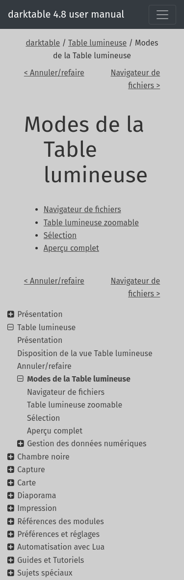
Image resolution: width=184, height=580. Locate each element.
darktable (43, 43)
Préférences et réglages (58, 534)
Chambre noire (43, 456)
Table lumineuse (97, 43)
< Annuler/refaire (54, 72)
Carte (26, 482)
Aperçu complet (54, 430)
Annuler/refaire (44, 366)
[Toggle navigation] (162, 14)
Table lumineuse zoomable (74, 405)
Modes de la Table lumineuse (79, 379)
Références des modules (60, 521)
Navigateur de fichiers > (135, 79)
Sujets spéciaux (44, 573)
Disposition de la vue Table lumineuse (85, 353)
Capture (31, 469)
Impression (36, 508)
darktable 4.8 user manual (66, 14)
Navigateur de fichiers (66, 392)
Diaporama (36, 495)
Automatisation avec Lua (61, 547)
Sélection (43, 418)
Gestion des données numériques (86, 443)
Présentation (39, 314)
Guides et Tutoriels (50, 560)
